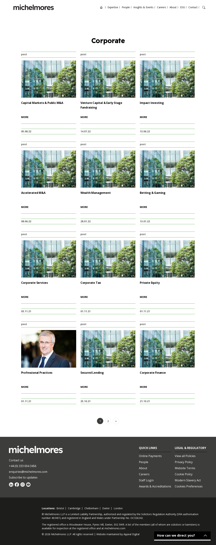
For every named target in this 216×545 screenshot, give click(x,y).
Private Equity (150, 283)
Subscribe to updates (23, 477)
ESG (182, 7)
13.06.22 (145, 131)
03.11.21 (26, 311)
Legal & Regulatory (190, 448)
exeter (106, 508)
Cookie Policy (184, 474)
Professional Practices (37, 373)
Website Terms (185, 468)
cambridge (74, 508)
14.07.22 (85, 131)
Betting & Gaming (152, 193)
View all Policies (185, 456)
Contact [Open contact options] (193, 7)
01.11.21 (85, 311)
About (173, 7)
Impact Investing (152, 103)
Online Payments (150, 456)
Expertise (113, 7)
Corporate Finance (153, 373)
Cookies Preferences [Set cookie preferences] (189, 486)
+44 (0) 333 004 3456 (22, 466)
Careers (161, 7)
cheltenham (91, 508)
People (126, 7)
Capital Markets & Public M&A (42, 103)
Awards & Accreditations (155, 486)
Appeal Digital (131, 534)
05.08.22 (26, 131)
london (118, 508)
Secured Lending (92, 373)
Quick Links (148, 448)
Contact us (16, 460)
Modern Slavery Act (188, 480)
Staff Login (146, 480)
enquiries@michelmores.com (28, 472)
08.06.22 (26, 221)
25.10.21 (85, 401)
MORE (25, 117)
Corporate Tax (90, 283)
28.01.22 (85, 221)
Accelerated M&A (33, 193)
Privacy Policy (184, 462)
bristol (60, 508)
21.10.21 (145, 401)
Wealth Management (95, 193)
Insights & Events (143, 7)
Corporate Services (34, 283)
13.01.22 (145, 221)
